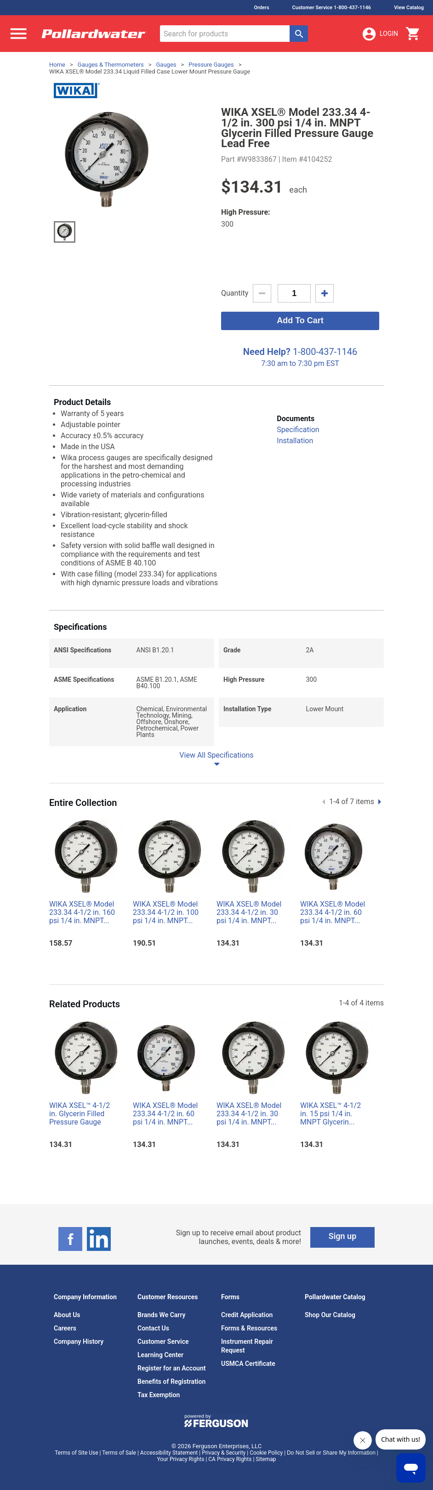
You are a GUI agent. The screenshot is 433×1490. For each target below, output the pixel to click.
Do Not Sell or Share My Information (331, 1453)
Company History (78, 1341)
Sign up (343, 1236)
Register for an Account (171, 1368)
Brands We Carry (161, 1315)
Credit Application (247, 1315)
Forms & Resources (249, 1328)
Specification (298, 429)
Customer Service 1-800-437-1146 (331, 8)
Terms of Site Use (76, 1453)
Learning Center (160, 1355)
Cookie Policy (266, 1453)
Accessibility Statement (169, 1453)
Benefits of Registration (171, 1381)
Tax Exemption (158, 1395)
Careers (65, 1328)
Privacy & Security (223, 1453)
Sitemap (266, 1459)
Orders (261, 8)
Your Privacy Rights (181, 1459)
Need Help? (267, 351)
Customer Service (163, 1341)
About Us (67, 1315)
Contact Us (153, 1328)
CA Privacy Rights (229, 1459)
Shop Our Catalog (330, 1315)
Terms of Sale (119, 1453)
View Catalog (409, 8)
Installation (295, 440)
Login (379, 34)
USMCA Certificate (248, 1363)
